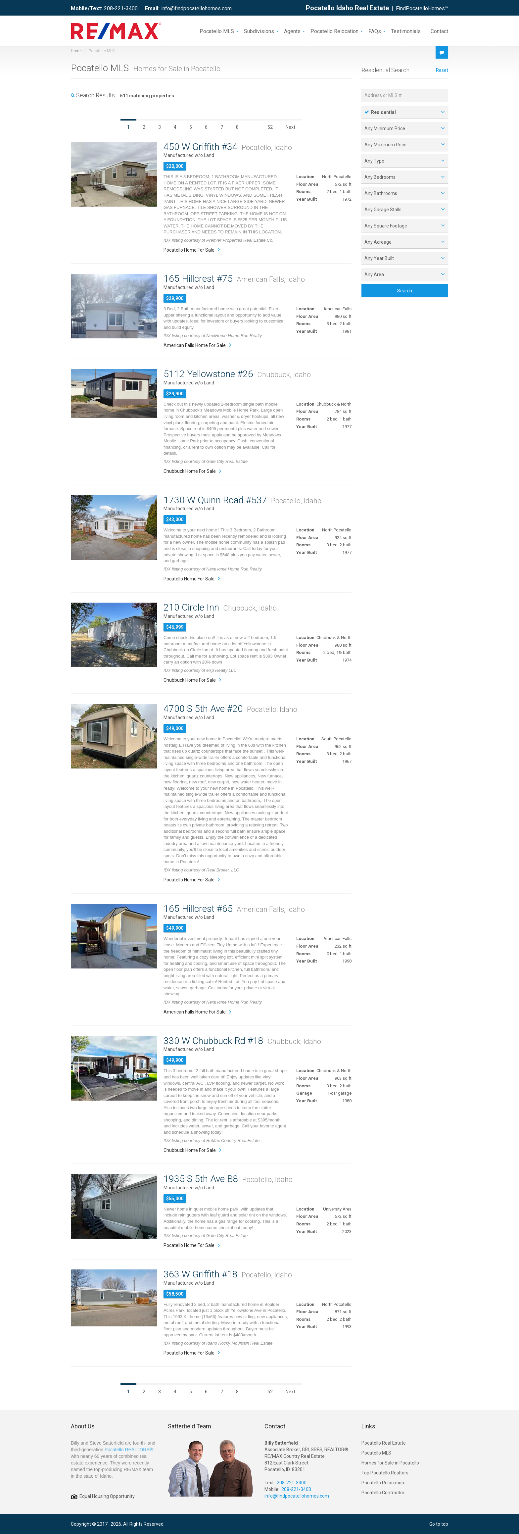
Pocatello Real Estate (383, 1443)
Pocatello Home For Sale (189, 250)
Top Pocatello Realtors (384, 1472)
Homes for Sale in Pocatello (390, 1462)
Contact (439, 30)
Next (290, 127)
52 (270, 127)
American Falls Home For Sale (195, 345)
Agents (292, 30)
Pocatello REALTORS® (129, 1449)
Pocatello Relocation (334, 30)
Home (76, 51)
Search (404, 290)
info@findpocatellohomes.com (196, 8)
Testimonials (406, 30)
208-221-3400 (121, 8)
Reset (442, 70)
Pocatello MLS (217, 30)
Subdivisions (259, 30)
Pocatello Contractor (382, 1492)
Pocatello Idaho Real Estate (347, 8)
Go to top (438, 1524)
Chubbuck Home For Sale (190, 471)
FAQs (374, 30)
